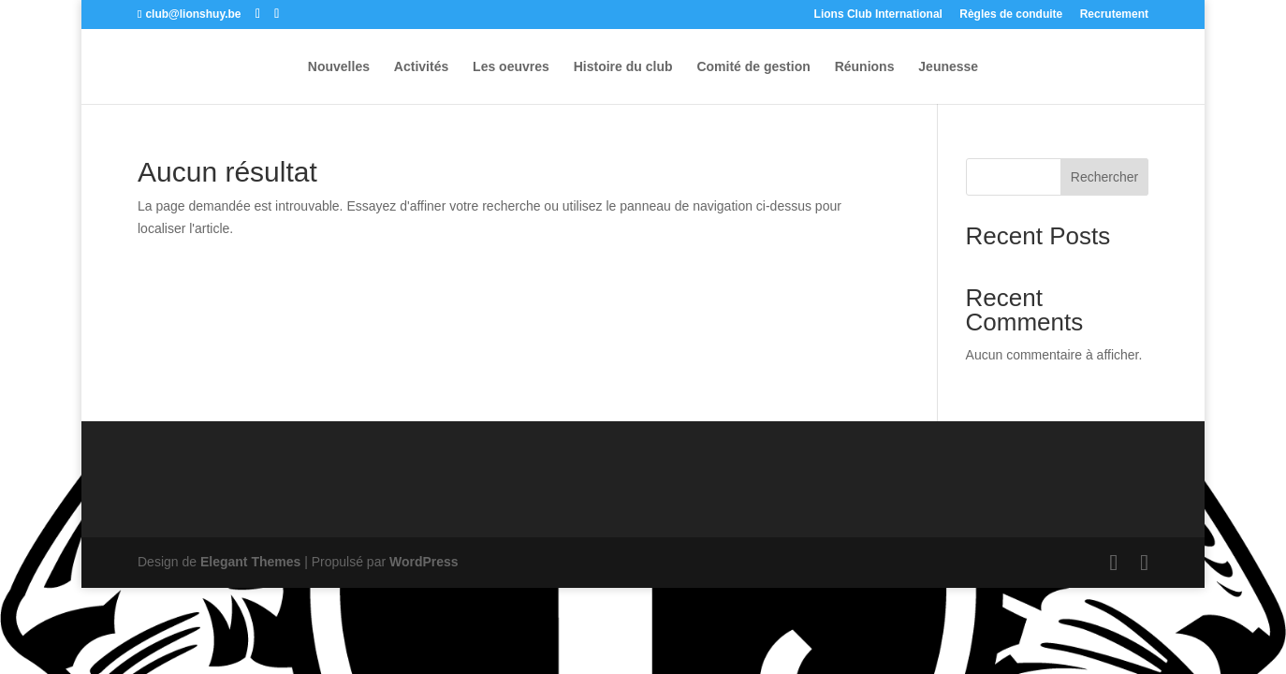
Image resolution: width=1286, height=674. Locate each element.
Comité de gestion (753, 67)
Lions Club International (878, 14)
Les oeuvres (511, 67)
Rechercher (1104, 176)
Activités (421, 67)
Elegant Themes (250, 561)
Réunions (865, 67)
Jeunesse (948, 67)
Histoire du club (623, 67)
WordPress (424, 561)
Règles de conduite (1010, 14)
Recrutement (1114, 14)
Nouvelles (339, 67)
